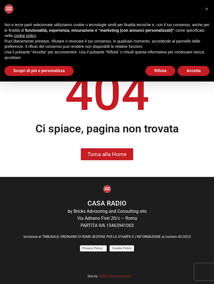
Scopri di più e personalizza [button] (39, 70)
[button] (206, 8)
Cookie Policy (122, 248)
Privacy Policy (93, 248)
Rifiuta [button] (160, 70)
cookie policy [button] (25, 35)
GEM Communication (115, 276)
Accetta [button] (193, 70)
